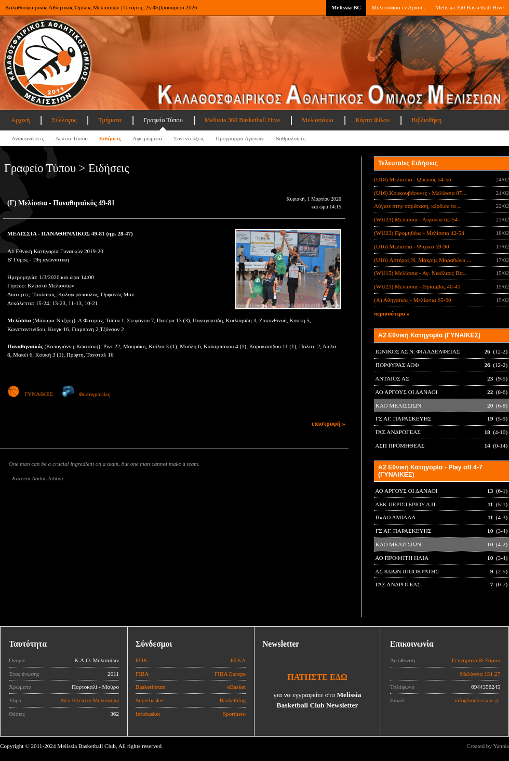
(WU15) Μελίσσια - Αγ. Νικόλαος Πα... (420, 273)
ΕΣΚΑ (238, 660)
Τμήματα (110, 120)
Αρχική (20, 120)
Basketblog (233, 700)
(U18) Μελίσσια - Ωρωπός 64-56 (412, 179)
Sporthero (234, 714)
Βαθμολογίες (290, 138)
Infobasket (148, 714)
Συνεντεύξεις (188, 138)
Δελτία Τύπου (72, 138)
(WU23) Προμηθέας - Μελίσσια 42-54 (419, 233)
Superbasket (150, 700)
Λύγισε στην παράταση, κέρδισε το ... (418, 206)
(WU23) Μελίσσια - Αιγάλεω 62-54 (416, 219)
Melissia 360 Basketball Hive (469, 7)
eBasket (236, 687)
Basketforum (151, 687)
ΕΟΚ (142, 660)
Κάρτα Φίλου (372, 120)
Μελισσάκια (317, 120)
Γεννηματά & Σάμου (476, 660)
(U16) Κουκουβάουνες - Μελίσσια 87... (420, 193)
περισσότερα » (392, 313)
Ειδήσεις (110, 138)
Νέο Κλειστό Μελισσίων (90, 700)
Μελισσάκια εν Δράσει (397, 7)
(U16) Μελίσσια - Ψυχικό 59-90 (411, 246)
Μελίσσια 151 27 (480, 674)
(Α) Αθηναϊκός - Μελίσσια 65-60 (412, 300)
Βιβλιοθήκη (426, 120)
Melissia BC (346, 7)
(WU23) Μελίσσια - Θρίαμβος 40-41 (417, 286)
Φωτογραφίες (86, 394)
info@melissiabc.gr (477, 700)
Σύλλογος (63, 120)
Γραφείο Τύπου (163, 120)
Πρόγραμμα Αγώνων (240, 138)
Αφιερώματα (147, 138)
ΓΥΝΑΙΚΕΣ (30, 394)
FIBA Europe (230, 674)
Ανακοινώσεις (27, 138)
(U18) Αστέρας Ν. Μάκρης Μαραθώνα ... (422, 260)
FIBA (142, 674)
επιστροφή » (328, 423)
